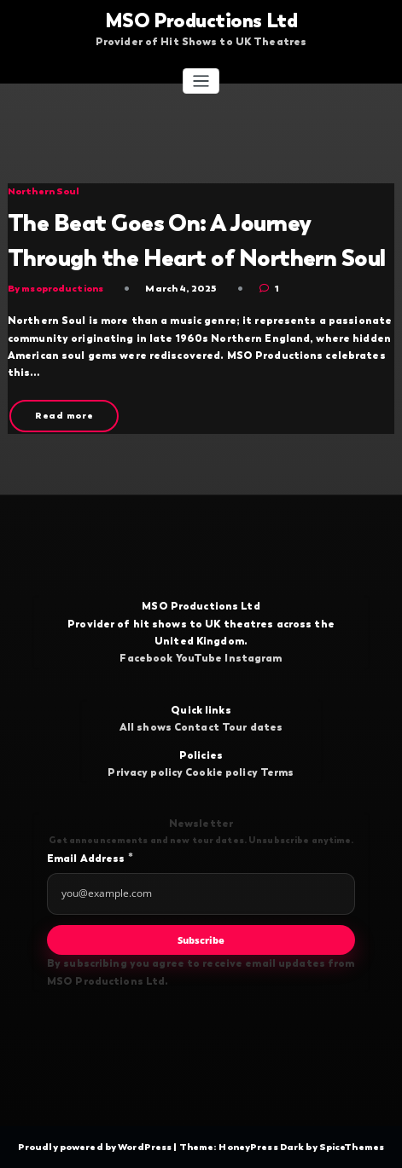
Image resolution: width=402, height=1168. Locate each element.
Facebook (145, 658)
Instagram (253, 658)
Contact (196, 727)
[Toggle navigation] (201, 81)
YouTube (199, 658)
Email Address (90, 857)
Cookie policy (221, 772)
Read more (64, 415)
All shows (145, 727)
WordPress (145, 1147)
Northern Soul (44, 191)
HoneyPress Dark (261, 1147)
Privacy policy (145, 772)
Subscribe (201, 940)
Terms (277, 772)
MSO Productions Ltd (201, 20)
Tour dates (252, 727)
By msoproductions (55, 288)
